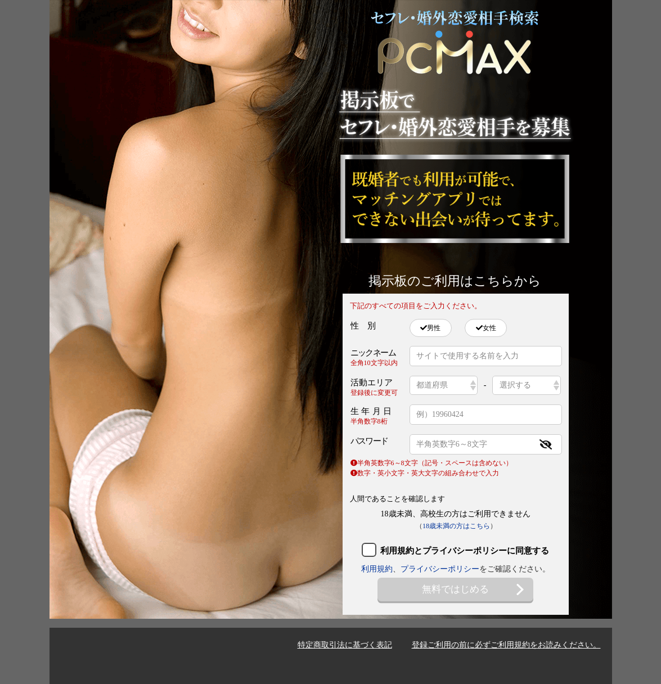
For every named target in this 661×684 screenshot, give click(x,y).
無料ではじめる (474, 589)
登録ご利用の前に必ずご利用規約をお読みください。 (506, 645)
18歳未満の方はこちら (456, 526)
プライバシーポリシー (440, 569)
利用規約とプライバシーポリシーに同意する (464, 550)
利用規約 (377, 569)
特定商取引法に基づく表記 (345, 645)
